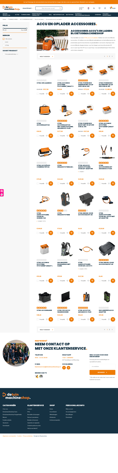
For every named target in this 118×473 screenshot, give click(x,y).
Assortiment (28, 8)
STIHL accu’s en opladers (91, 37)
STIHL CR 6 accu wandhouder (63, 311)
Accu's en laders (39, 19)
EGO (6, 42)
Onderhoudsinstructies (34, 425)
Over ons (5, 409)
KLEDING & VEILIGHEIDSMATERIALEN (82, 14)
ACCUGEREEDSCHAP (26, 19)
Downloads (69, 417)
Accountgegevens (71, 411)
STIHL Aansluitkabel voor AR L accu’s (85, 264)
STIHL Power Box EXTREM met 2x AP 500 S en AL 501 (106, 84)
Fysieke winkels (7, 420)
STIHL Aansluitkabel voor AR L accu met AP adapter (107, 215)
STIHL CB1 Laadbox (44, 83)
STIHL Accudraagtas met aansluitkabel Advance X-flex (65, 125)
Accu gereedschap (11, 54)
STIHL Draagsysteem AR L (65, 166)
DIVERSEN (98, 14)
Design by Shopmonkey (40, 436)
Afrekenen (53, 417)
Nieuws (5, 417)
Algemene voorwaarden (9, 436)
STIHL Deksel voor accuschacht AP (106, 263)
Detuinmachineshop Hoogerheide (12, 414)
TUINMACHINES (25, 14)
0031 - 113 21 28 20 (41, 357)
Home (4, 19)
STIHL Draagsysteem (63, 214)
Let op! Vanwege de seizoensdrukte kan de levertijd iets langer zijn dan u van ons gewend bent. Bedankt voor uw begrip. (59, 2)
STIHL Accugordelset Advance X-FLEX (105, 167)
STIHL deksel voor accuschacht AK (85, 214)
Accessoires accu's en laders (54, 19)
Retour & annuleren (32, 417)
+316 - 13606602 (67, 357)
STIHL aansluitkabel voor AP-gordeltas (43, 215)
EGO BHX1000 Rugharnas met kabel (63, 264)
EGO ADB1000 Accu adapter (106, 311)
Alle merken (8, 39)
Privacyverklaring (27, 436)
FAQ (28, 411)
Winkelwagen (53, 414)
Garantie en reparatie (33, 423)
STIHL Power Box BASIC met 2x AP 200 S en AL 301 (86, 125)
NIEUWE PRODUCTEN (6, 14)
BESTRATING (69, 14)
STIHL (7, 45)
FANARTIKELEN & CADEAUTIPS (37, 14)
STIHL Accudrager (44, 310)
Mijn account (69, 409)
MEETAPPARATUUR (58, 14)
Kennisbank (6, 425)
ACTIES (17, 14)
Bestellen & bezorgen (33, 414)
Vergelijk (41, 93)
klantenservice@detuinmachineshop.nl (48, 367)
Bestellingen (69, 414)
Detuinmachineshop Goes (10, 411)
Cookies (19, 436)
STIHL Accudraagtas (43, 124)
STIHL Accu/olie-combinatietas (43, 166)
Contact (29, 409)
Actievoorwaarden (55, 420)
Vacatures (5, 423)
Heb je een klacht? (32, 428)
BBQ (50, 14)
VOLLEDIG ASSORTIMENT (107, 14)
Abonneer (102, 372)
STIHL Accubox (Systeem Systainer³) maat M (106, 125)
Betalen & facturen (32, 420)
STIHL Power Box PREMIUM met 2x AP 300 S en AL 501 (85, 84)
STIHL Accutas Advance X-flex (84, 311)
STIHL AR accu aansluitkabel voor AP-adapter (85, 167)
